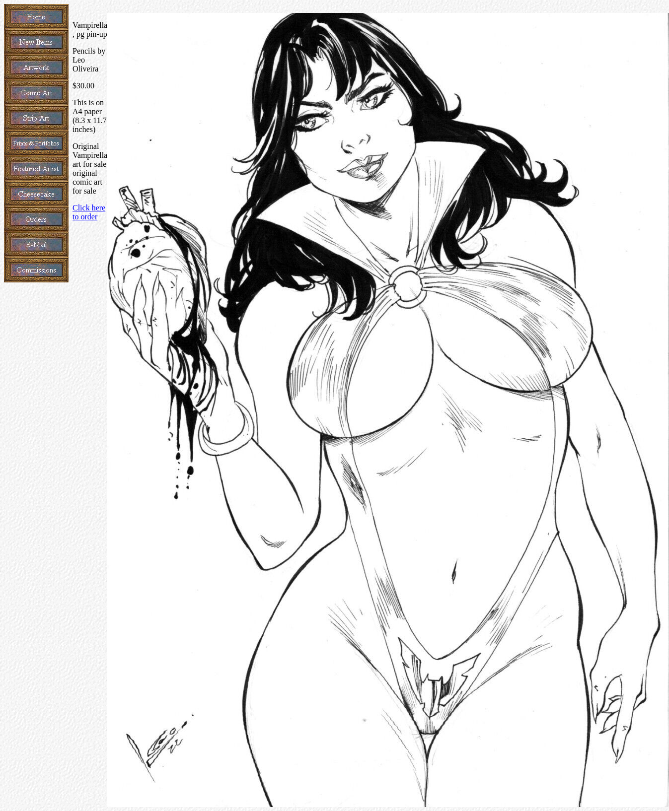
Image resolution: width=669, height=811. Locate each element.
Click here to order (89, 212)
